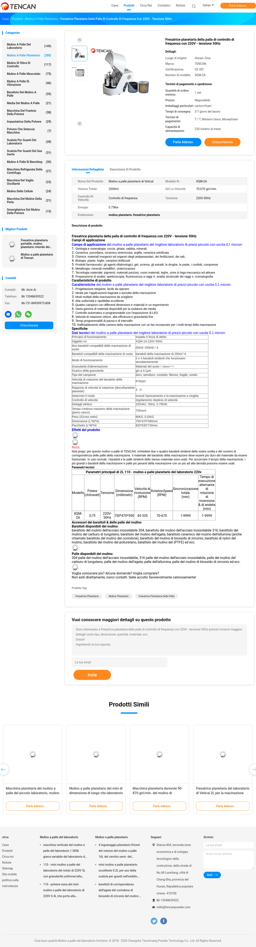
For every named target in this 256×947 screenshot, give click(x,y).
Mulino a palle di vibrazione (29, 83)
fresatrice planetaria (87, 596)
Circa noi (8, 856)
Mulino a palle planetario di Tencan (37, 256)
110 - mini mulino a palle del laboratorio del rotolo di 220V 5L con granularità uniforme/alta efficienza (64, 871)
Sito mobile (9, 874)
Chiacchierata (29, 325)
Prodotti (7, 850)
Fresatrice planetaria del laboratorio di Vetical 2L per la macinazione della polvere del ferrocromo (222, 793)
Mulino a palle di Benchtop (29, 162)
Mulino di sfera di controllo (29, 64)
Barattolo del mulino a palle (29, 94)
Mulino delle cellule (29, 191)
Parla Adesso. (238, 5)
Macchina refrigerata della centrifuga (29, 171)
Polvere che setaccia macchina (29, 130)
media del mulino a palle (29, 103)
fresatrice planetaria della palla (157, 596)
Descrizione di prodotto (125, 169)
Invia (92, 674)
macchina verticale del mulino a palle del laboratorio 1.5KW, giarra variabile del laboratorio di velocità (64, 851)
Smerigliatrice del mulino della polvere (29, 211)
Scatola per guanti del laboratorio (29, 141)
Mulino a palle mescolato (29, 74)
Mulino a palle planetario (29, 55)
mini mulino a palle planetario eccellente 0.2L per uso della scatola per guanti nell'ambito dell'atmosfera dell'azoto (118, 871)
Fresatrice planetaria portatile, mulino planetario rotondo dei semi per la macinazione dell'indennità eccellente (37, 244)
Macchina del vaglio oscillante (29, 182)
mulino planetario (119, 596)
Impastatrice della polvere (29, 122)
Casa (5, 845)
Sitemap (7, 868)
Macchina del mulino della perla (29, 200)
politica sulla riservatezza (10, 883)
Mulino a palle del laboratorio (29, 46)
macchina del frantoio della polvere (29, 112)
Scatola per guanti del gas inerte (29, 152)
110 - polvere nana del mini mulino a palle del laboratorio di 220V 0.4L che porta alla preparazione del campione (63, 891)
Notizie (6, 862)
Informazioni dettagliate (88, 169)
